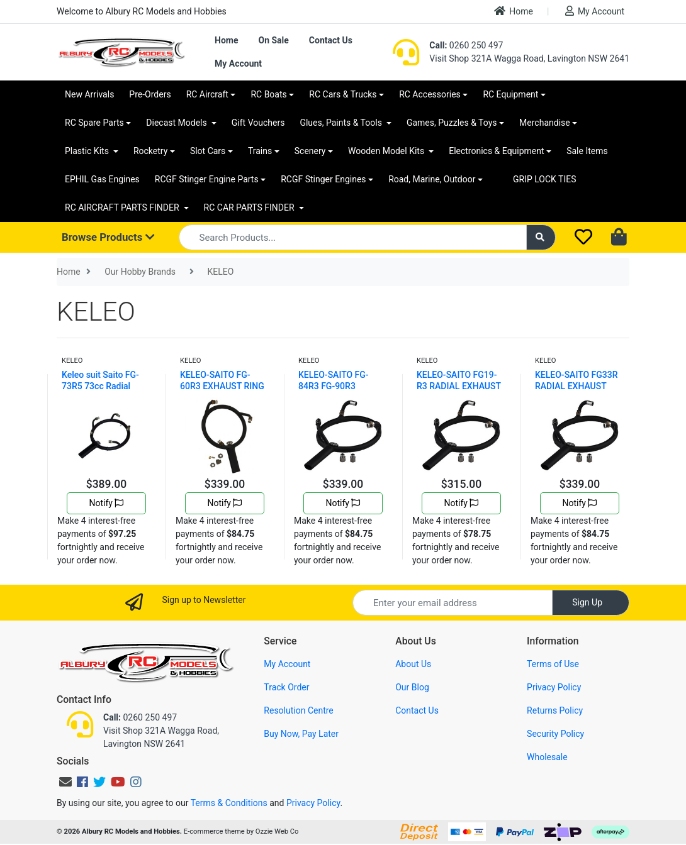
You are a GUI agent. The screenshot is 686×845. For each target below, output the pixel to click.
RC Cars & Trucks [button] (342, 94)
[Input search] (353, 237)
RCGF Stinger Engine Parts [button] (207, 179)
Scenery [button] (310, 151)
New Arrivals (89, 94)
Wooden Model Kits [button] (387, 151)
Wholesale (547, 757)
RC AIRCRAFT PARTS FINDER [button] (123, 207)
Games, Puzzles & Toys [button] (452, 123)
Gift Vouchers (258, 123)
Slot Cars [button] (207, 151)
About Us (413, 664)
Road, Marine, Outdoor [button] (431, 179)
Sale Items (587, 151)
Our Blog (412, 687)
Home (513, 11)
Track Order (286, 687)
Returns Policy (555, 710)
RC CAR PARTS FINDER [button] (250, 207)
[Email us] (65, 782)
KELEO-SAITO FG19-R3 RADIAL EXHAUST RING (459, 386)
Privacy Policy (554, 687)
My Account (594, 11)
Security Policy (555, 734)
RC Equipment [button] (510, 94)
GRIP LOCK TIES (544, 179)
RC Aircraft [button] (207, 94)
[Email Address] (452, 603)
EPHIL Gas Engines (102, 179)
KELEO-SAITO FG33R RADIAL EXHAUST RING (576, 386)
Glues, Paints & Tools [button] (342, 123)
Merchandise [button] (544, 123)
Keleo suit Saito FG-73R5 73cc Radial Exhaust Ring (100, 386)
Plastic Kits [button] (88, 151)
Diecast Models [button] (177, 123)
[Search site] (541, 237)
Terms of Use (553, 664)
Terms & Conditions (229, 803)
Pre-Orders (150, 94)
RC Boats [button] (268, 94)
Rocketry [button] (150, 151)
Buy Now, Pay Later (301, 734)
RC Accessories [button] (430, 94)
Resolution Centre (298, 710)
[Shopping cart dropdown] (620, 237)
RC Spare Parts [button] (94, 123)
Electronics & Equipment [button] (496, 151)
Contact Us (330, 40)
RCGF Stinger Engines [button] (323, 179)
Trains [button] (260, 151)
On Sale (273, 40)
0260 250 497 (466, 45)
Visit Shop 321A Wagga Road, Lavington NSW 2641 (529, 58)
